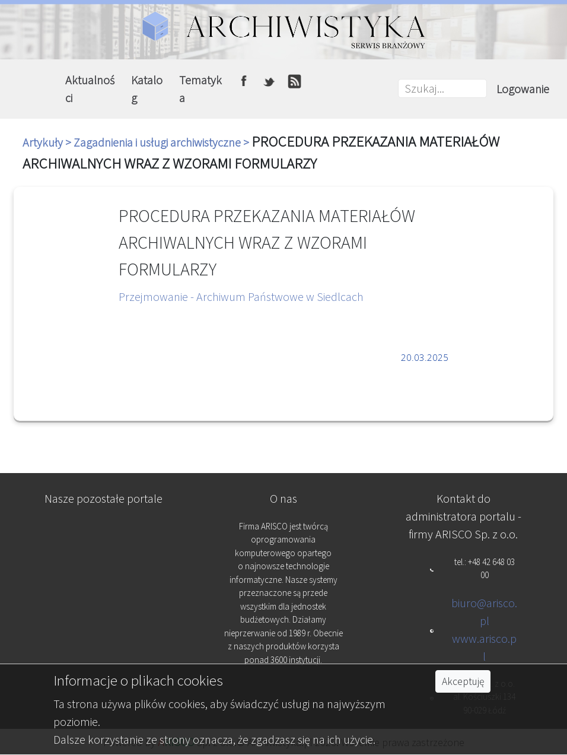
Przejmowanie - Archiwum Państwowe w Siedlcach (241, 296)
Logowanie (522, 88)
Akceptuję (463, 681)
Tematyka (200, 88)
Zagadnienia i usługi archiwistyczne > (162, 142)
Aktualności (89, 88)
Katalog (147, 88)
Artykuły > (48, 142)
